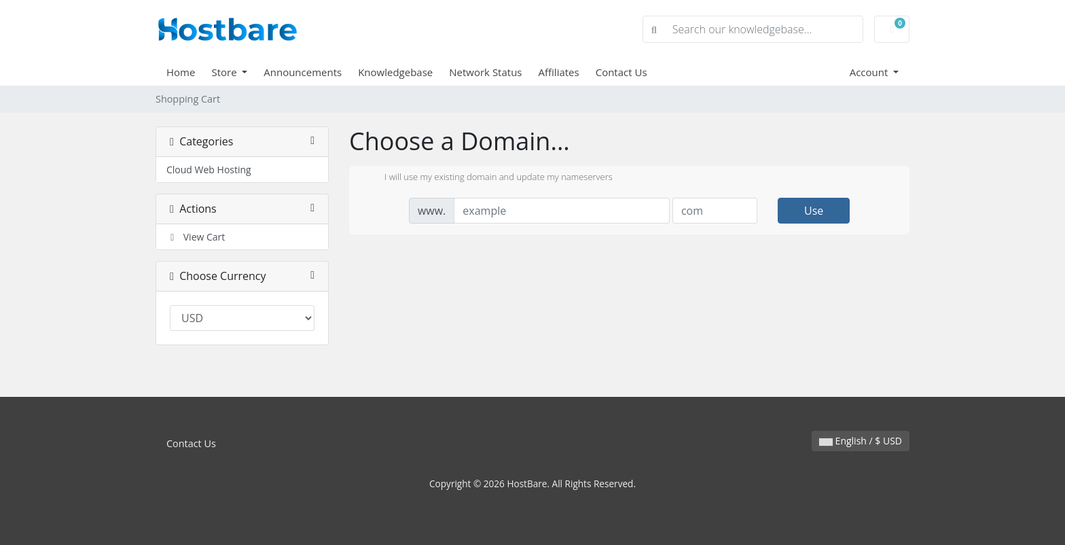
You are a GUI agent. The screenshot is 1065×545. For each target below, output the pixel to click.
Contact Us (621, 72)
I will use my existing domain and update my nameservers (488, 178)
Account (870, 72)
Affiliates (559, 72)
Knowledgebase (395, 72)
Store (225, 72)
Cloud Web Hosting (208, 169)
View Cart (195, 236)
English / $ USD (860, 440)
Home (180, 72)
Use (813, 210)
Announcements (303, 72)
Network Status (485, 72)
